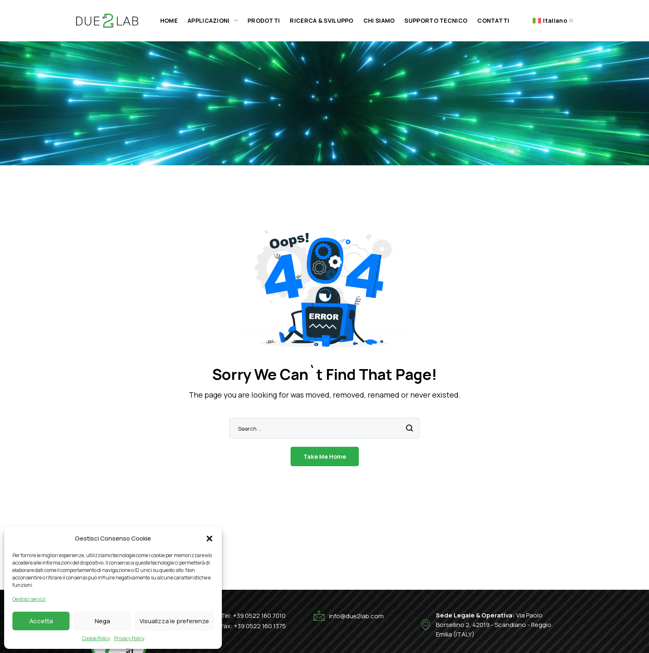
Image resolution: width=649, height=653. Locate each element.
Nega (102, 621)
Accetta (41, 621)
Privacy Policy (129, 638)
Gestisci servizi (29, 599)
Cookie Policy (96, 638)
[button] (209, 538)
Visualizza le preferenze (174, 621)
